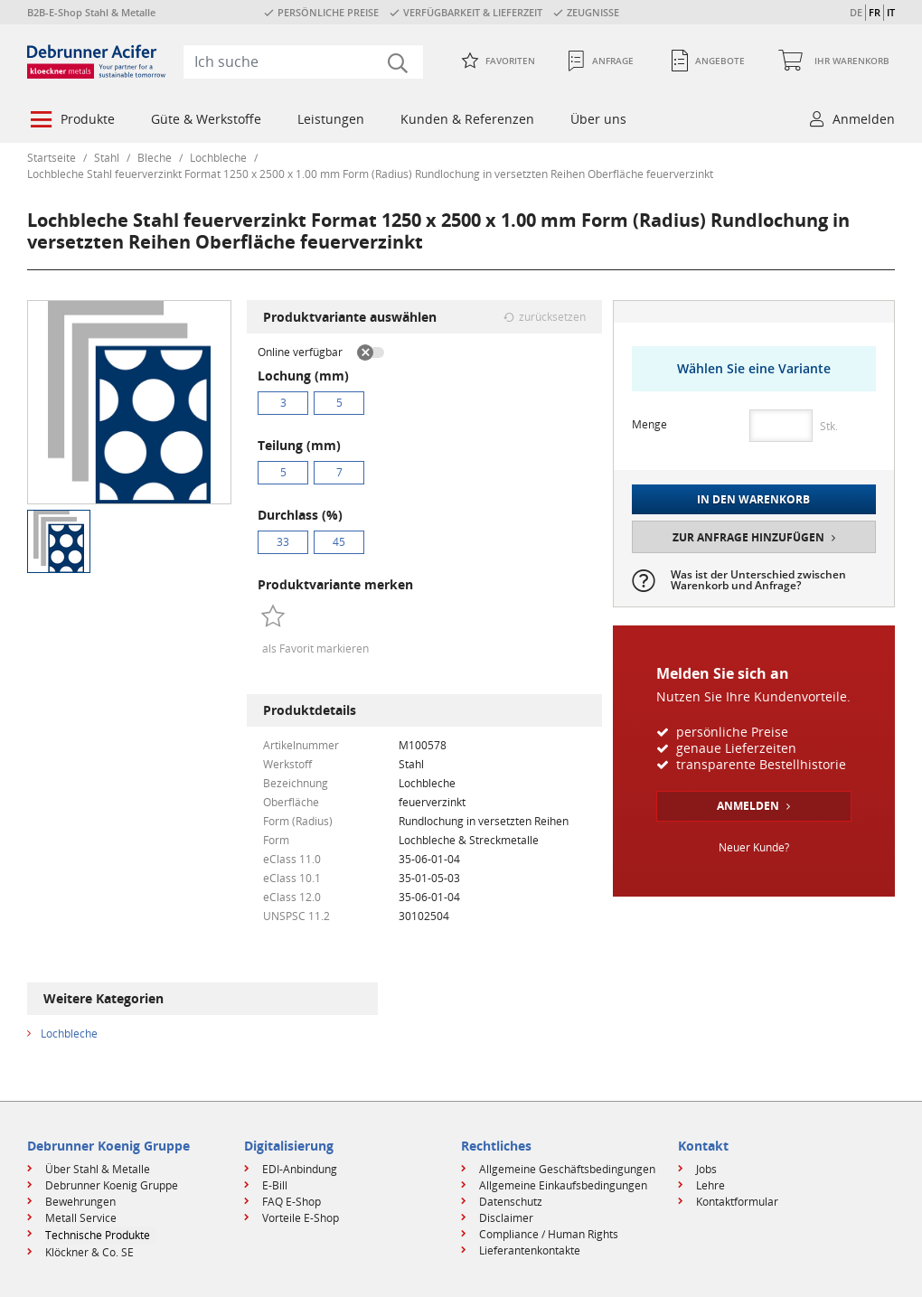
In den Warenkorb (753, 499)
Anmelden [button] (864, 118)
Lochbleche (218, 157)
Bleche (154, 157)
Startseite (51, 157)
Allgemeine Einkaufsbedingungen (563, 1185)
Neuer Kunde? (754, 847)
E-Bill (274, 1185)
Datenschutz (510, 1201)
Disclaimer (506, 1218)
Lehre (710, 1185)
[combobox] (303, 61)
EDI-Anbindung (299, 1169)
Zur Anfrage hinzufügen (748, 537)
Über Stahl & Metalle (97, 1169)
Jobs (706, 1169)
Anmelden (748, 805)
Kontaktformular (737, 1201)
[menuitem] (71, 121)
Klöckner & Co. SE (89, 1252)
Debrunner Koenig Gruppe (111, 1185)
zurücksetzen (552, 316)
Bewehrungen (80, 1201)
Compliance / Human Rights (548, 1234)
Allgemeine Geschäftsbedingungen (567, 1169)
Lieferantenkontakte (529, 1250)
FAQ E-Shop (291, 1201)
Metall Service (81, 1218)
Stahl (106, 157)
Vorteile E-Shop (300, 1218)
